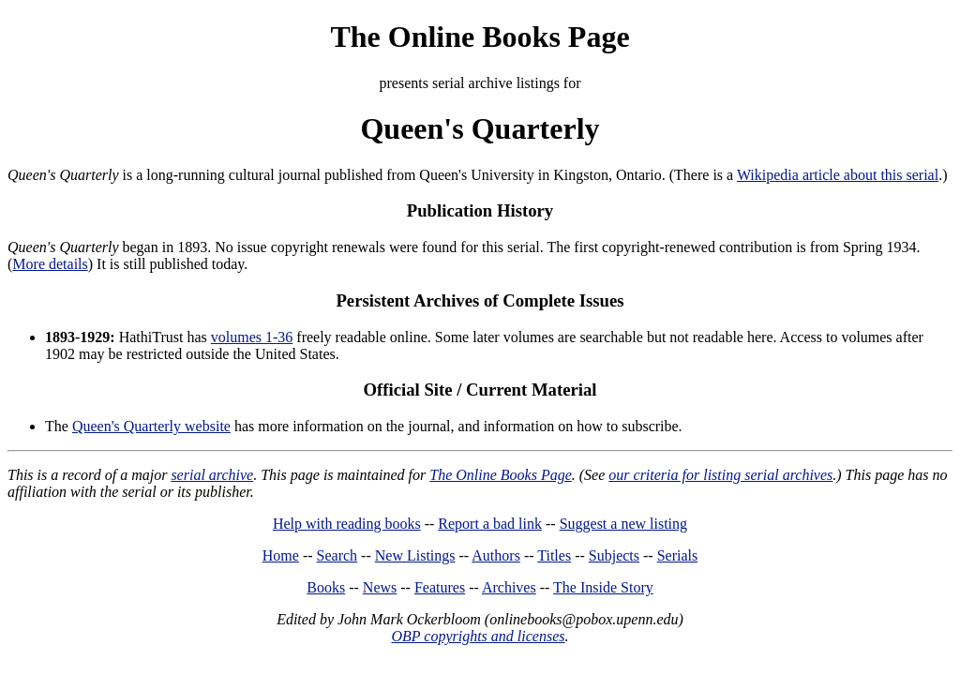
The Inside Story (603, 587)
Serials (677, 555)
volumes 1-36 (252, 337)
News (380, 587)
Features (439, 587)
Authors (496, 555)
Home (280, 555)
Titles (554, 555)
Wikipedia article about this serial (837, 175)
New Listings (415, 555)
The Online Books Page (479, 36)
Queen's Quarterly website (151, 426)
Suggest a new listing (623, 524)
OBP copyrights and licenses (477, 636)
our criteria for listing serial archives (720, 475)
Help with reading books (347, 524)
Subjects (614, 555)
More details (49, 264)
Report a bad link (490, 524)
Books (326, 587)
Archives (509, 587)
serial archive (212, 475)
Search (337, 555)
